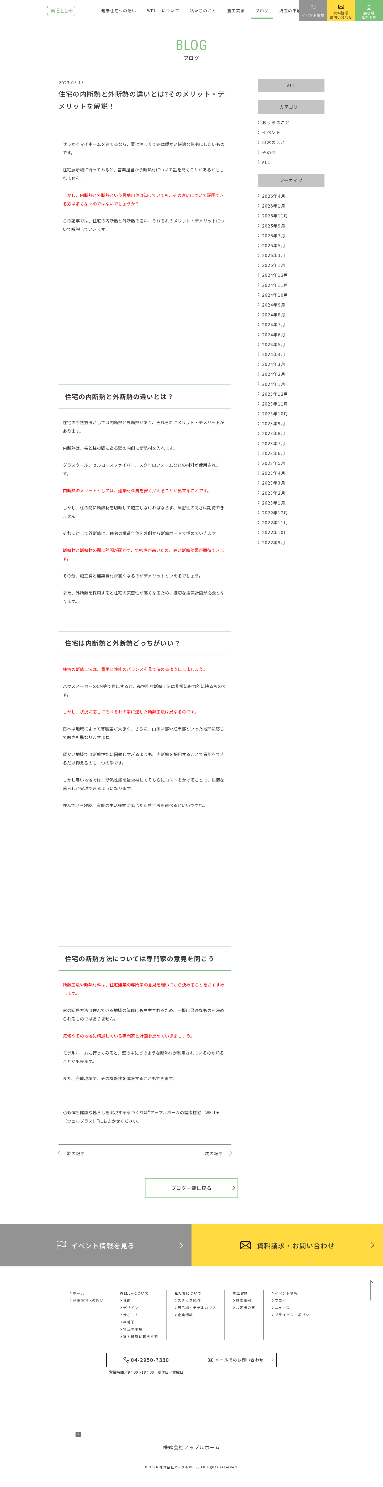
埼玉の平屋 (290, 10)
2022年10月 (275, 532)
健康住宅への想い (118, 10)
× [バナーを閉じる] (78, 1434)
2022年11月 (275, 522)
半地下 (129, 1321)
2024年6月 (273, 334)
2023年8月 (273, 433)
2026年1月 (273, 206)
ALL (291, 85)
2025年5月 (273, 245)
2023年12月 (275, 394)
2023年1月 (273, 502)
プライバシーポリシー (294, 1314)
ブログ (262, 10)
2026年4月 (273, 196)
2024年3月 (273, 364)
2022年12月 (275, 512)
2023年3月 (273, 483)
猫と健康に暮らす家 (140, 1336)
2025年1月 (273, 265)
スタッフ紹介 (189, 1300)
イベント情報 (286, 1293)
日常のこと (273, 142)
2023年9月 (273, 423)
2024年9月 (273, 304)
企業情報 (185, 1314)
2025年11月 (275, 215)
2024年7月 (273, 324)
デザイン (131, 1307)
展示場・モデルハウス (197, 1307)
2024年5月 (273, 344)
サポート (131, 1314)
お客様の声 (245, 1307)
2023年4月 (273, 473)
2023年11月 (275, 403)
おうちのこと (276, 122)
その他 (269, 152)
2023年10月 (275, 413)
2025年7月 (273, 235)
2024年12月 (275, 275)
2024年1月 (273, 384)
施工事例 (243, 1300)
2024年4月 (273, 354)
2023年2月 (273, 493)
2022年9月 (273, 542)
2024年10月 (275, 295)
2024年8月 (273, 314)
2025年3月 (273, 255)
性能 (127, 1300)
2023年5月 (273, 463)
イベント (271, 132)
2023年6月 (273, 453)
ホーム (78, 1293)
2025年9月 (273, 225)
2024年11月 (275, 285)
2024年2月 (273, 374)
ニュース (282, 1307)
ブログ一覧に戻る (191, 1187)
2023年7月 (273, 443)
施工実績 (240, 1293)
